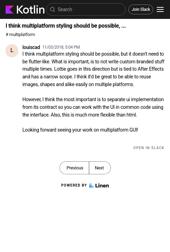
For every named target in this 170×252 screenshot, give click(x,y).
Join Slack (141, 9)
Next (99, 167)
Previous (74, 167)
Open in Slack (148, 148)
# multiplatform (20, 34)
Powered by (85, 185)
